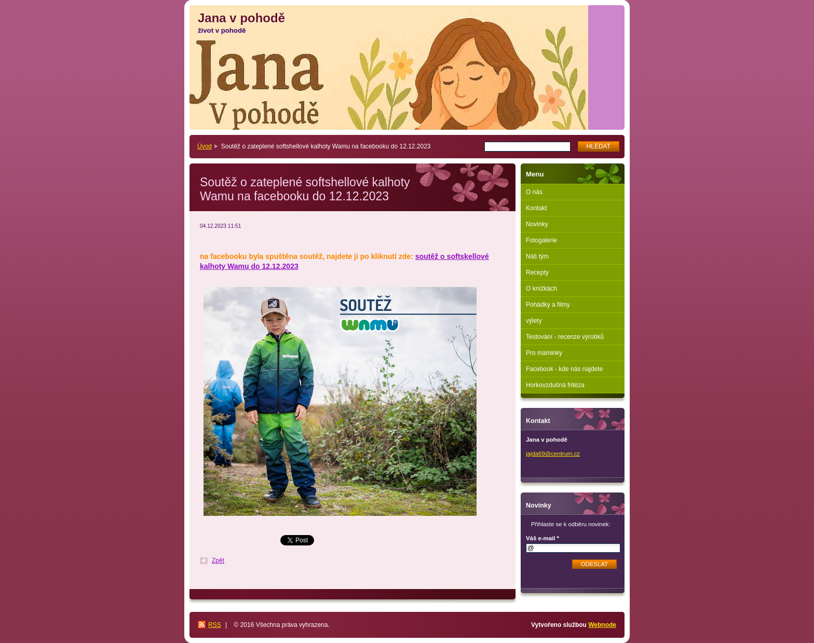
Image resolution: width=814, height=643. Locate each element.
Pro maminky (544, 353)
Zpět (218, 560)
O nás (534, 192)
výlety (534, 320)
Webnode (602, 624)
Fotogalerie (541, 240)
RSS (214, 624)
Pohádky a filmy (548, 304)
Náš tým (537, 256)
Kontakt (536, 208)
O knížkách (541, 288)
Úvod (204, 146)
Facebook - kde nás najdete (564, 369)
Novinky (537, 224)
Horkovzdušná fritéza (555, 385)
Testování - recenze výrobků (565, 336)
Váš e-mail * (542, 538)
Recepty (537, 272)
